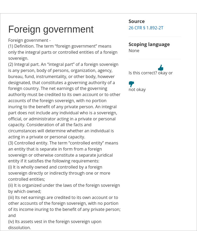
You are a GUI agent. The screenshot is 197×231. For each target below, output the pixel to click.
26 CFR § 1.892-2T (146, 28)
